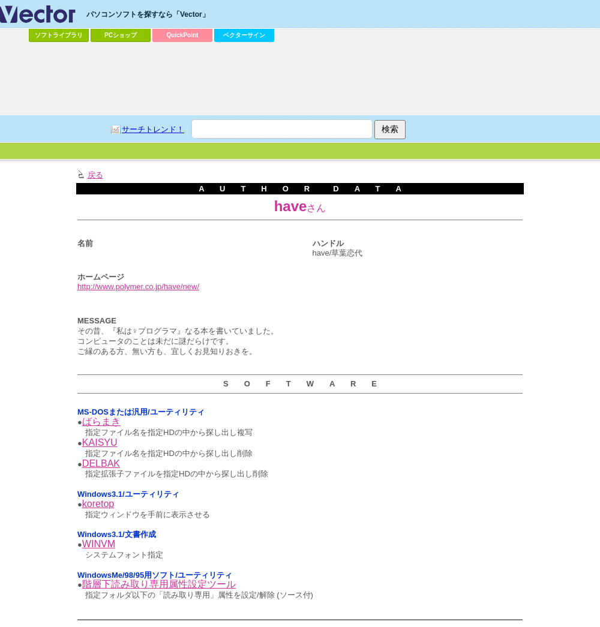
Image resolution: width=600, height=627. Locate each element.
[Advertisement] (271, 136)
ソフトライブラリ (59, 35)
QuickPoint (183, 35)
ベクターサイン (244, 35)
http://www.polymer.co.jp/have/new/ (138, 286)
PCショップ (120, 35)
